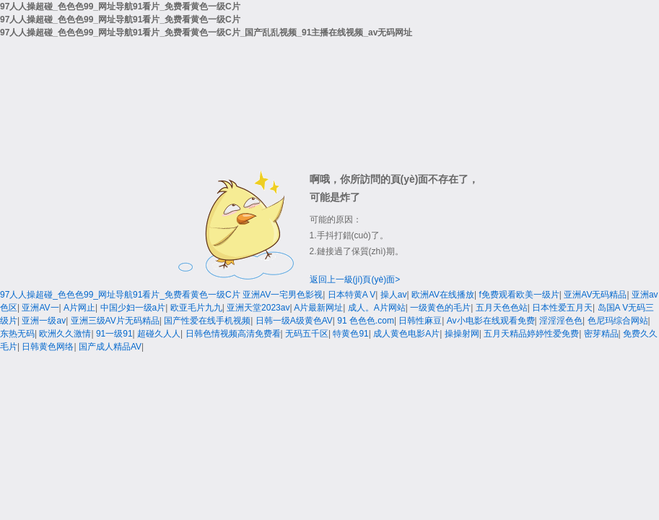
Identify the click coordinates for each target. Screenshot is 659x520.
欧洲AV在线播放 (442, 295)
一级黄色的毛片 (440, 308)
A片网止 (79, 308)
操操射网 (462, 334)
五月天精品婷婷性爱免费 (531, 334)
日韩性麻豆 (420, 321)
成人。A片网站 (377, 308)
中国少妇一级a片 (133, 308)
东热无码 (17, 334)
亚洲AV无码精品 (595, 295)
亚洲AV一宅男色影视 (283, 295)
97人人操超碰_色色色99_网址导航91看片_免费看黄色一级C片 (120, 295)
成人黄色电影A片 (406, 334)
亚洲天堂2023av (258, 308)
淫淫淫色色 (560, 321)
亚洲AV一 (40, 308)
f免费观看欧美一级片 (519, 295)
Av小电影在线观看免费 (491, 321)
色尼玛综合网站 (618, 321)
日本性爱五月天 (562, 308)
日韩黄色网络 (48, 347)
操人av (393, 295)
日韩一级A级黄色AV (294, 321)
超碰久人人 (158, 334)
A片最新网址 (318, 308)
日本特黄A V (352, 295)
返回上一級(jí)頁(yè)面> (355, 279)
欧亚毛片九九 (196, 308)
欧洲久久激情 (65, 334)
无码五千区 (306, 334)
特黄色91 (350, 334)
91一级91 (114, 334)
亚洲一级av (44, 321)
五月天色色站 (502, 308)
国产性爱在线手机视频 (207, 321)
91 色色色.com (365, 321)
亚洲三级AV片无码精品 (115, 321)
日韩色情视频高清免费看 (233, 334)
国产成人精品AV (110, 347)
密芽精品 (601, 334)
